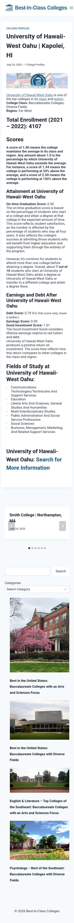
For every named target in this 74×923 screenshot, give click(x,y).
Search (61, 571)
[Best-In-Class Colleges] (36, 8)
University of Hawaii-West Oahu (29, 95)
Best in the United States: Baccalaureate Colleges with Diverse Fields (37, 754)
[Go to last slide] (11, 526)
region (58, 99)
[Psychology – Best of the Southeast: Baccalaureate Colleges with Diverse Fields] (39, 840)
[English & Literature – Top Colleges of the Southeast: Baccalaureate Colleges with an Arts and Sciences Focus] (39, 780)
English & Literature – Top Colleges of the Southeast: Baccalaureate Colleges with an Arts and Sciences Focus (39, 807)
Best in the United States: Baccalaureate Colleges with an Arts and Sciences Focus (37, 687)
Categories (13, 583)
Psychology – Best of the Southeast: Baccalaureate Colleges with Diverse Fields (37, 874)
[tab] (29, 548)
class (43, 99)
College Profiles (17, 28)
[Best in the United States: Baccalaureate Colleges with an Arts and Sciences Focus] (39, 635)
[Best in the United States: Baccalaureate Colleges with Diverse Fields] (39, 720)
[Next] (62, 526)
